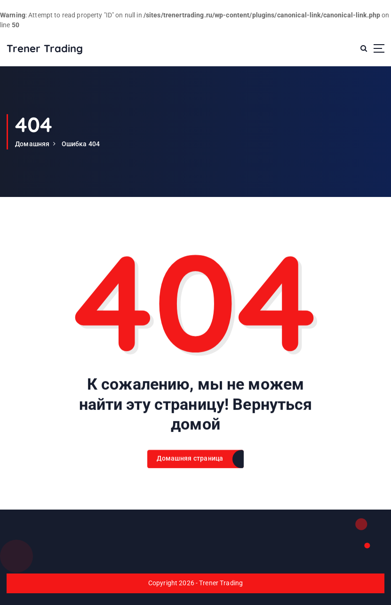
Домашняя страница (190, 466)
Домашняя (32, 144)
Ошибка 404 (81, 144)
